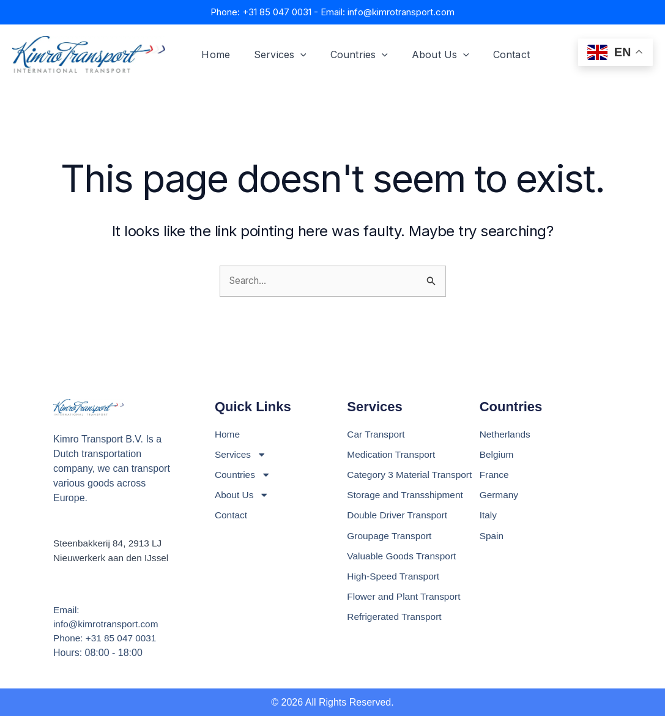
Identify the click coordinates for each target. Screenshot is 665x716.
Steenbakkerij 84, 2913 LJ (109, 541)
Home (213, 54)
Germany (500, 495)
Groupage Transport (390, 536)
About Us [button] (426, 54)
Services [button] (274, 54)
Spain (492, 536)
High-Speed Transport (395, 578)
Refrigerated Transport (396, 619)
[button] (294, 54)
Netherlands (506, 432)
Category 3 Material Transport (412, 474)
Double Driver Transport (399, 515)
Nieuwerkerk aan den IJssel (113, 556)
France (495, 474)
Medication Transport (392, 453)
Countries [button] (348, 54)
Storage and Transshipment (407, 495)
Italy (488, 515)
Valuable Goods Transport (403, 557)
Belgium (497, 453)
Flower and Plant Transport (405, 599)
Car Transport (377, 432)
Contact (493, 54)
